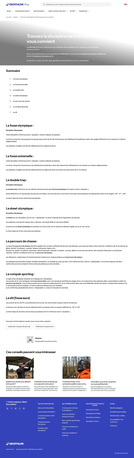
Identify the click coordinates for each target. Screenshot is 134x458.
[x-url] (11, 408)
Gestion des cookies (117, 416)
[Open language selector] (126, 4)
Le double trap (18, 90)
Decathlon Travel (92, 421)
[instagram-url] (19, 408)
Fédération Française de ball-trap (19, 326)
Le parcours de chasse (21, 101)
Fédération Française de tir (45, 326)
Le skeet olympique (20, 96)
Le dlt (15, 112)
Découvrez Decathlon (46, 408)
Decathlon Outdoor (93, 417)
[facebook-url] (7, 408)
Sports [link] (15, 17)
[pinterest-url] (23, 408)
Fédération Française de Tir (43, 56)
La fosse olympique (20, 79)
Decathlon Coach (92, 410)
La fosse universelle (20, 84)
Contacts (113, 426)
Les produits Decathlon (46, 412)
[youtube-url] (15, 408)
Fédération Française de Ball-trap (93, 54)
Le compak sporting (20, 107)
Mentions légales (116, 408)
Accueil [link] (8, 17)
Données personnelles (118, 412)
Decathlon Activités (93, 413)
